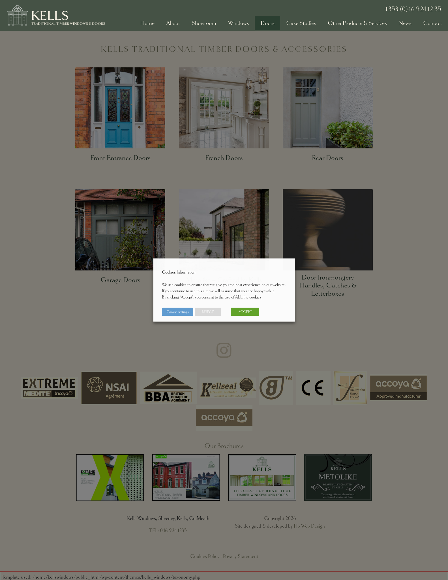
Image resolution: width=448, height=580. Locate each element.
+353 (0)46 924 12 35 (413, 9)
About (173, 23)
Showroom (204, 23)
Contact (432, 23)
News (404, 23)
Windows (238, 23)
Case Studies (301, 23)
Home (147, 23)
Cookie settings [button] (177, 312)
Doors (268, 23)
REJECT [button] (208, 312)
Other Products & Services (357, 23)
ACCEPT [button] (245, 312)
